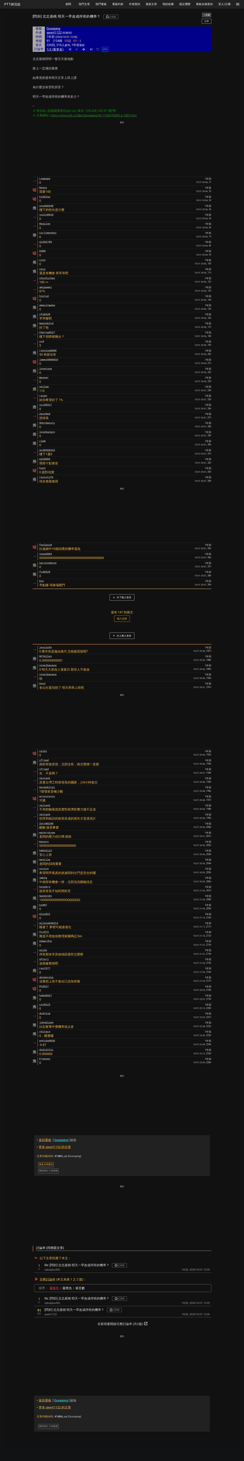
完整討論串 (47, 1279)
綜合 (56, 1140)
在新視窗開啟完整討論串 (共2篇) (123, 1323)
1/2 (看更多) (55, 49)
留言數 (80, 1288)
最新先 (54, 1288)
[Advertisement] (122, 149)
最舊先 (67, 1288)
